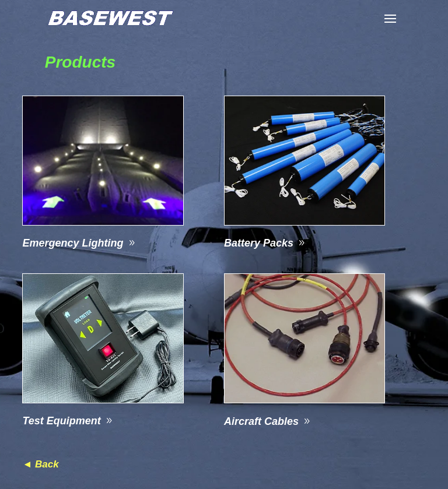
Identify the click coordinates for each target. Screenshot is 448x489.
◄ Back (40, 464)
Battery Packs (258, 243)
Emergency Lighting (72, 243)
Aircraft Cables (261, 421)
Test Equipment (61, 421)
